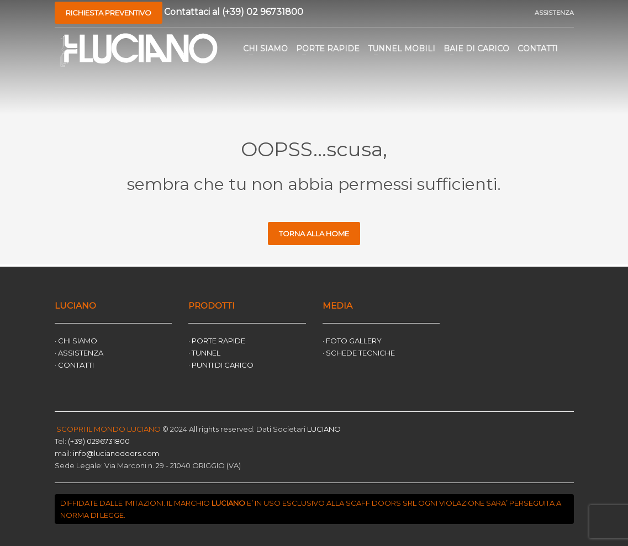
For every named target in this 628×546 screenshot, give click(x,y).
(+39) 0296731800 (99, 441)
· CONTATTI (74, 365)
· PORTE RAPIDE (216, 340)
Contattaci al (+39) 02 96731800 (233, 11)
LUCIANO (323, 429)
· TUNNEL (204, 352)
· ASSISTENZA (79, 352)
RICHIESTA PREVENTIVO (108, 12)
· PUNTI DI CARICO (221, 365)
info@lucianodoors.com (116, 453)
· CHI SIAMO (76, 340)
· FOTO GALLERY (352, 340)
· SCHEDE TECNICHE (359, 352)
